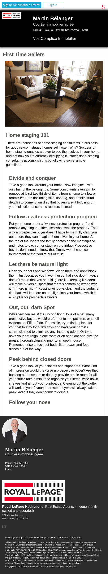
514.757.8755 (46, 30)
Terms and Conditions (69, 537)
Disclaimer (50, 537)
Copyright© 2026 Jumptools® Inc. (20, 566)
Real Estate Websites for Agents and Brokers (56, 566)
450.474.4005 (72, 30)
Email (85, 30)
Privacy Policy (36, 537)
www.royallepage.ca (15, 537)
